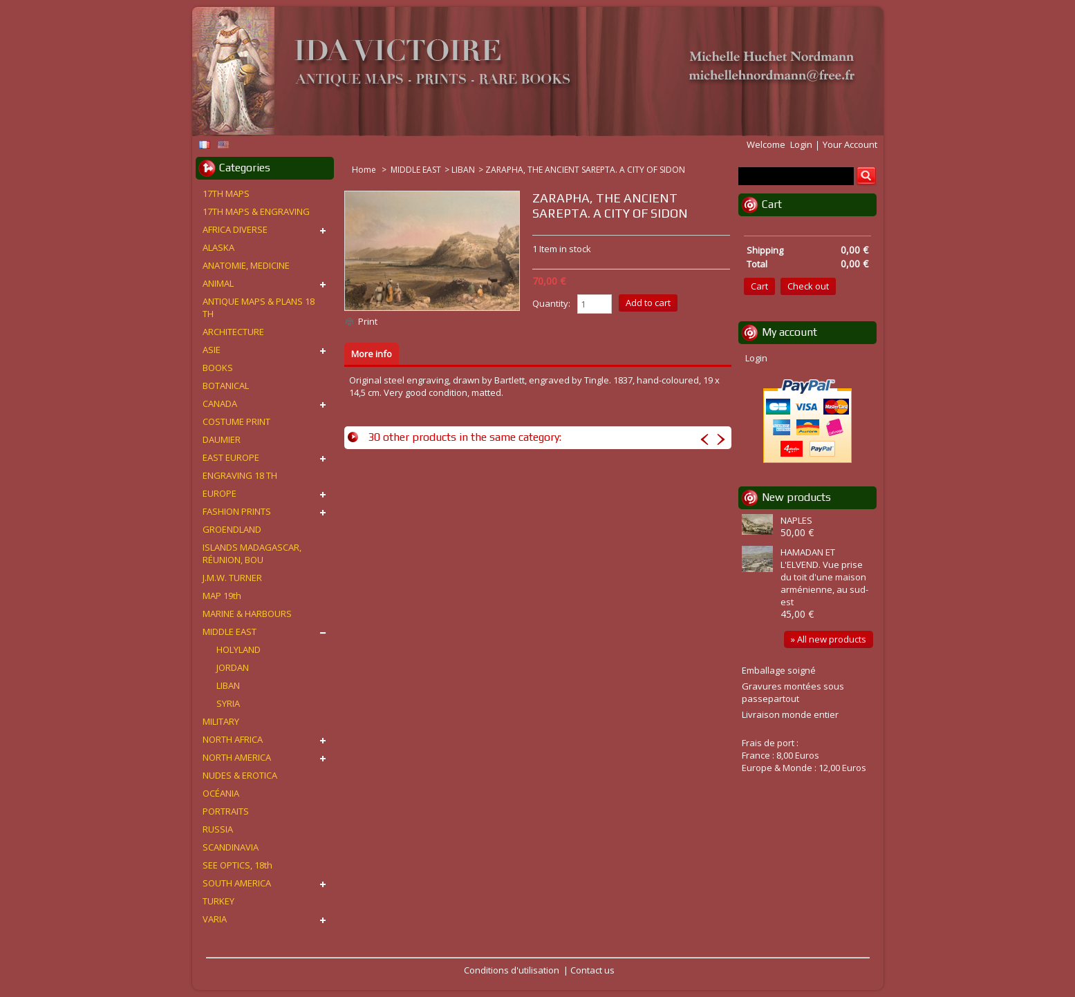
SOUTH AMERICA (237, 883)
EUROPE (219, 493)
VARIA (215, 919)
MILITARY (221, 721)
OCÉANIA (221, 793)
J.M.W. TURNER (232, 577)
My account (789, 332)
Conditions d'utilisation (511, 970)
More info (371, 354)
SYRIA (228, 703)
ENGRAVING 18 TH (240, 475)
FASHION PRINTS (237, 511)
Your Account (850, 144)
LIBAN (463, 169)
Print (367, 321)
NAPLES (796, 520)
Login (801, 144)
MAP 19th (222, 595)
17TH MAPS (226, 193)
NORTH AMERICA (237, 757)
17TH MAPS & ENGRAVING (256, 211)
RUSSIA (218, 829)
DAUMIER (222, 439)
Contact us (592, 970)
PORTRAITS (226, 811)
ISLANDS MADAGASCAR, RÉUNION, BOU (252, 553)
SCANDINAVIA (231, 847)
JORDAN (232, 667)
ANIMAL (218, 283)
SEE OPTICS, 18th (237, 865)
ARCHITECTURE (233, 331)
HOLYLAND (238, 649)
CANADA (220, 403)
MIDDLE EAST (416, 169)
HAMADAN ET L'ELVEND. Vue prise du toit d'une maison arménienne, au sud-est (824, 577)
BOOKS (218, 367)
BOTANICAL (226, 385)
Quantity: (551, 303)
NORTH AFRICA (233, 739)
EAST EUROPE (231, 457)
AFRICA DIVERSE (235, 229)
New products (796, 497)
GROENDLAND (232, 529)
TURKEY (218, 901)
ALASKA (218, 247)
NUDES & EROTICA (240, 775)
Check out (808, 286)
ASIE (212, 349)
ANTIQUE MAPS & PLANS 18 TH (259, 307)
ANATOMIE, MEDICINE (246, 265)
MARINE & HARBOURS (247, 613)
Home (365, 169)
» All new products (828, 639)
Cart (772, 204)
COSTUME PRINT (236, 421)
